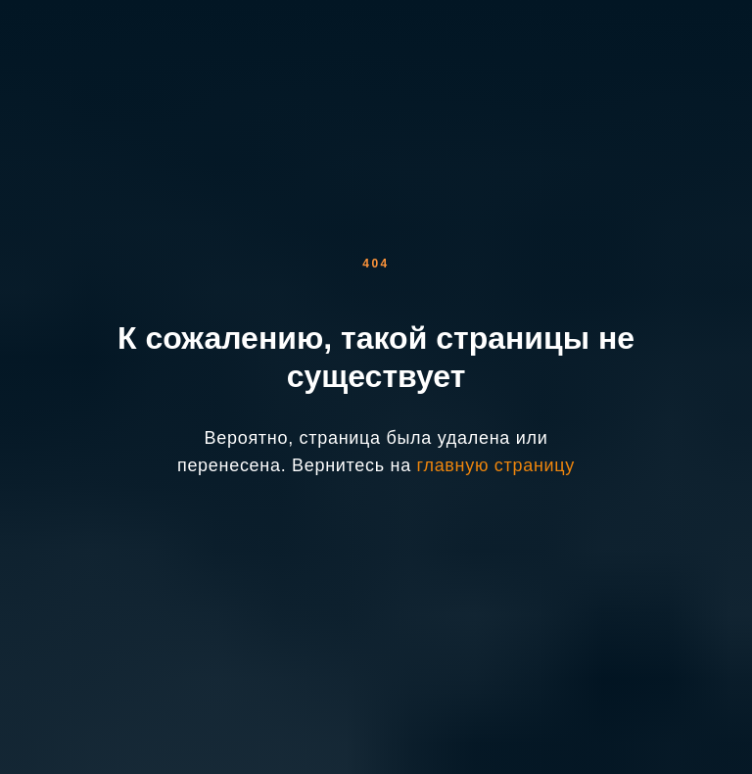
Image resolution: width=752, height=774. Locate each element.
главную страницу (496, 465)
